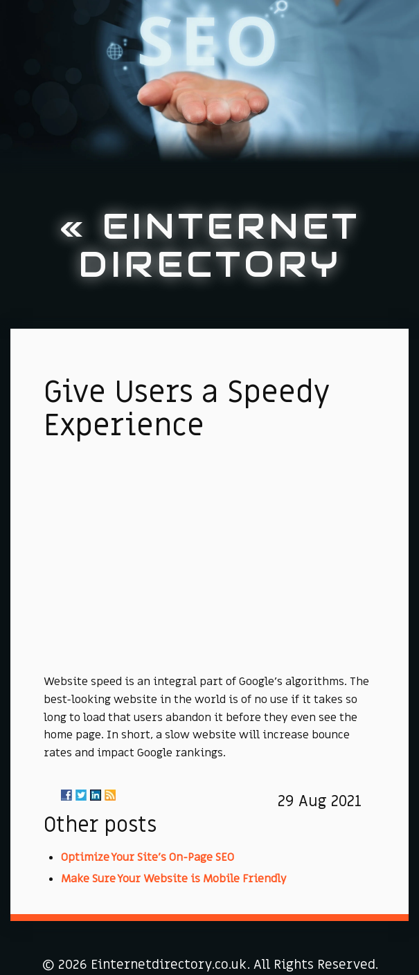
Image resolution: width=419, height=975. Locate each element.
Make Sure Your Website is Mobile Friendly (174, 878)
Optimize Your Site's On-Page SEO (147, 857)
